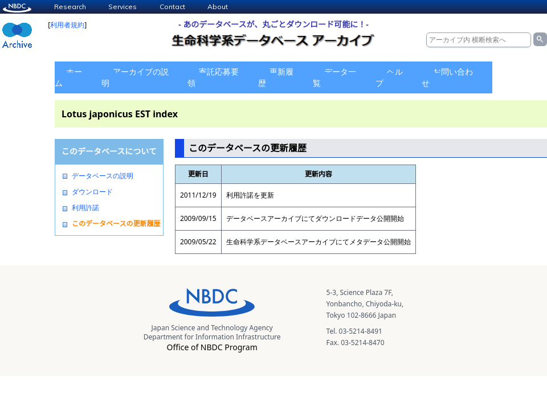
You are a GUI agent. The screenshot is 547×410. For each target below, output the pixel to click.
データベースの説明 (102, 176)
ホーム (68, 77)
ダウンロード (92, 191)
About (217, 6)
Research (70, 6)
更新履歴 (275, 77)
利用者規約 (67, 25)
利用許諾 (85, 207)
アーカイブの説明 (135, 77)
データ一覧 (334, 77)
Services (122, 6)
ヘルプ (389, 77)
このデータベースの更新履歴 (116, 223)
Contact (172, 6)
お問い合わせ (447, 77)
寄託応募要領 (213, 77)
